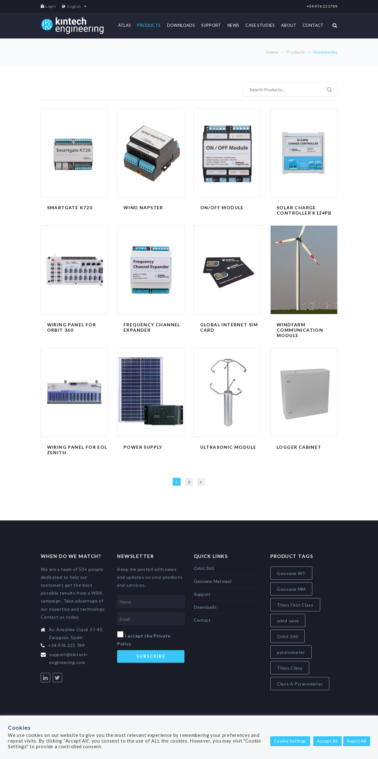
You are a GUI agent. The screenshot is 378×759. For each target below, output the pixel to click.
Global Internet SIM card (229, 327)
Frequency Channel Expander (151, 327)
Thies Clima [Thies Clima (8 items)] (290, 668)
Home (273, 52)
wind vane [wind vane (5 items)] (288, 620)
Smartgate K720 (70, 207)
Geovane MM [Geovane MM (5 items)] (291, 589)
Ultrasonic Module (228, 447)
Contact (202, 620)
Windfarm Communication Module (300, 330)
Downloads (205, 607)
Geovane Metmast (213, 581)
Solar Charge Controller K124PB (304, 210)
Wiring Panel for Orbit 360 (71, 327)
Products (295, 52)
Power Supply (142, 447)
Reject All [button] (356, 741)
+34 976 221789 (322, 6)
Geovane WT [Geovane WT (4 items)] (291, 573)
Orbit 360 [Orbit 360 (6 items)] (287, 636)
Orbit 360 (204, 568)
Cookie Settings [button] (290, 741)
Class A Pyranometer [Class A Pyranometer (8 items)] (300, 683)
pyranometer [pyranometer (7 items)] (291, 652)
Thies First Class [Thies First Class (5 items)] (295, 605)
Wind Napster (143, 207)
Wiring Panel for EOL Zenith (77, 449)
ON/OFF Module (222, 207)
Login (50, 6)
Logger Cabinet (299, 447)
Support (202, 594)
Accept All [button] (327, 741)
